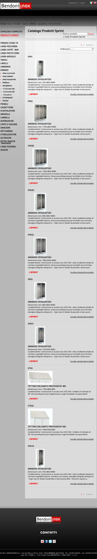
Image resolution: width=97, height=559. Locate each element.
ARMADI (33, 24)
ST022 (31, 405)
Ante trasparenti (9, 79)
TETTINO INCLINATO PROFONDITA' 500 (47, 426)
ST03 (30, 368)
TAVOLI (3, 60)
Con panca (7, 95)
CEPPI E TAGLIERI (8, 124)
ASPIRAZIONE (7, 121)
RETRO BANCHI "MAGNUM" (7, 142)
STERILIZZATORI (8, 134)
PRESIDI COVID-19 (9, 43)
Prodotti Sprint (9, 35)
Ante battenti (8, 76)
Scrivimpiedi (7, 97)
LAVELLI (4, 63)
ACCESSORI (5, 137)
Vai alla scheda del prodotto (82, 94)
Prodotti (34, 14)
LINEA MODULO (8, 56)
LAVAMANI (5, 66)
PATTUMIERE (6, 131)
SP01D (31, 446)
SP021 (31, 323)
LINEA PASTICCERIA (9, 53)
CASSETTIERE (6, 107)
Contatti (93, 13)
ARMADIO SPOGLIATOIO (39, 79)
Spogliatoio (42, 24)
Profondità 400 (8, 89)
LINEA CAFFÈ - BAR (9, 49)
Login (82, 3)
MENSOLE (5, 114)
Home (11, 13)
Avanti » (90, 45)
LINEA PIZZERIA (8, 146)
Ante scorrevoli (9, 73)
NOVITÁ (4, 150)
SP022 (31, 234)
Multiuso (6, 82)
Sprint (25, 24)
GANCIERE (5, 127)
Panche (5, 101)
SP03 (30, 101)
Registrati (73, 3)
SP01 (30, 56)
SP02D (31, 190)
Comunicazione (68, 14)
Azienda (22, 14)
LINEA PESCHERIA (8, 46)
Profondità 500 (8, 92)
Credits (74, 555)
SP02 (30, 279)
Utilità (82, 14)
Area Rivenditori (49, 14)
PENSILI (4, 104)
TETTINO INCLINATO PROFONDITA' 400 (47, 386)
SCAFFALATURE (7, 110)
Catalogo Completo (11, 31)
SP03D (31, 145)
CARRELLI (5, 117)
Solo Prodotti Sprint (75, 36)
